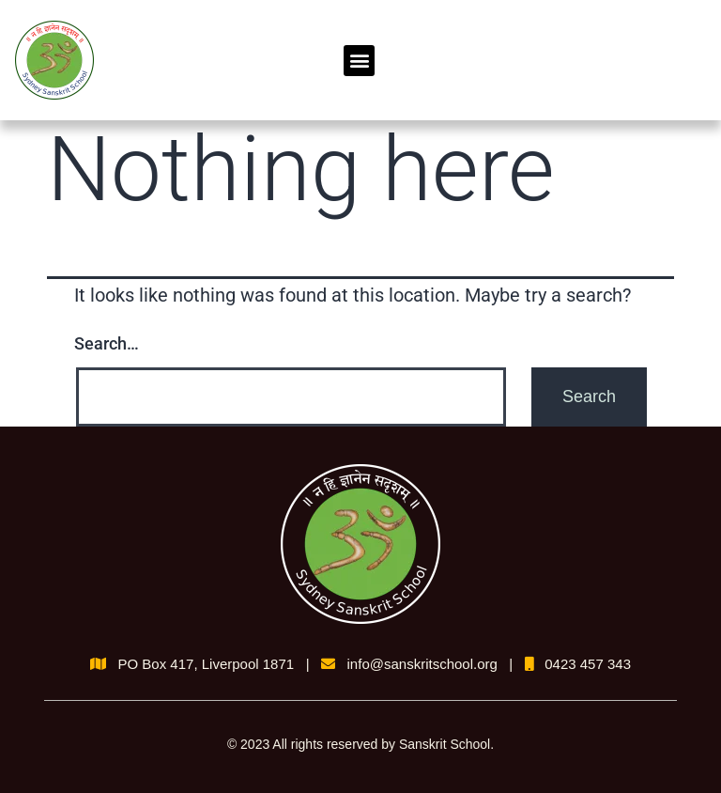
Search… (106, 343)
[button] (359, 60)
